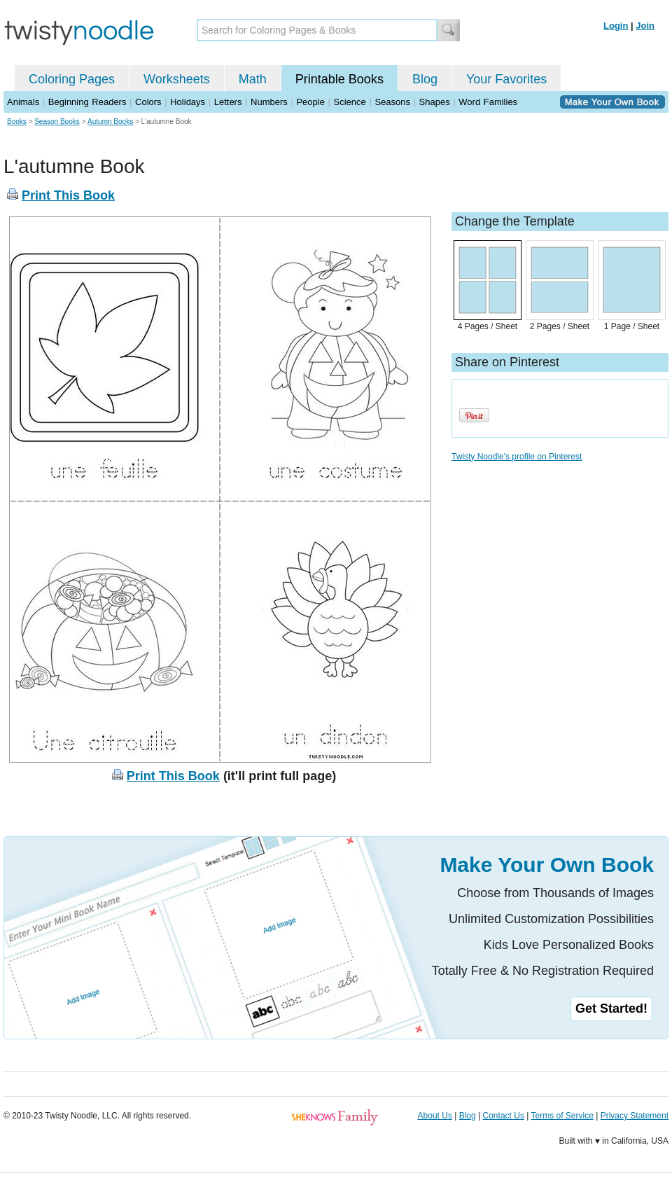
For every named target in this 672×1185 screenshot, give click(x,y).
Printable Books (339, 79)
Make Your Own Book (547, 864)
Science (350, 102)
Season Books (57, 121)
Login (615, 25)
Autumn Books (110, 121)
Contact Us (503, 1116)
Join (645, 25)
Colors (148, 102)
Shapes (434, 102)
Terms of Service (562, 1116)
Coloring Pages (72, 79)
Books (17, 121)
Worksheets (177, 79)
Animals (23, 102)
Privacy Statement (634, 1116)
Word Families (487, 102)
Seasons (392, 102)
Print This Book (68, 195)
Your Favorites (506, 79)
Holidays (187, 102)
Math (253, 79)
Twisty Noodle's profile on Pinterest (516, 457)
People (310, 102)
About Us (435, 1116)
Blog (425, 79)
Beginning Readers (87, 102)
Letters (228, 102)
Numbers (269, 102)
